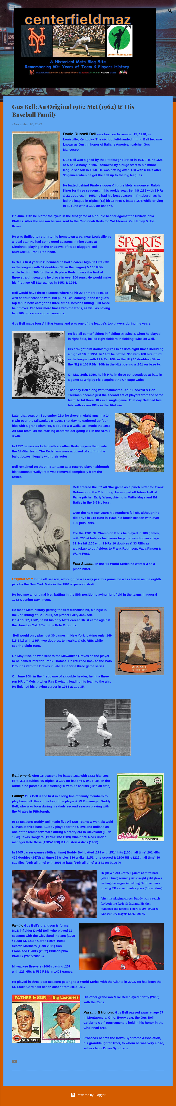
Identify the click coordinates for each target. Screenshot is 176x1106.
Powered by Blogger (87, 1095)
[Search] (170, 11)
